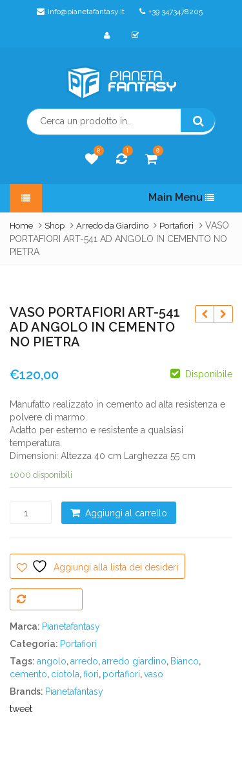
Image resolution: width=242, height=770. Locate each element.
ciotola (65, 674)
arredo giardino (134, 661)
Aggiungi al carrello (126, 513)
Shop (55, 225)
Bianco (184, 661)
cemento (28, 674)
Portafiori (176, 225)
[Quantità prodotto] (31, 513)
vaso (153, 674)
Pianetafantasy (71, 626)
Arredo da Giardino (112, 225)
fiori (91, 674)
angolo (51, 661)
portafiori (121, 674)
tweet (21, 709)
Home (21, 225)
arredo (84, 661)
